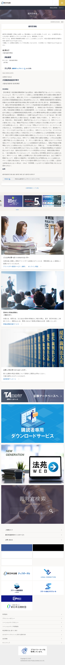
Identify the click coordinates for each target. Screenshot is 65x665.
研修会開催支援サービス (11, 324)
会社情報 (4, 638)
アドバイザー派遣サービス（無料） (14, 266)
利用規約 (4, 614)
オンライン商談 (33, 266)
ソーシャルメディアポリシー (10, 622)
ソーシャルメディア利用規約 (10, 626)
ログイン (61, 7)
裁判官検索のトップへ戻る (32, 188)
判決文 (8, 179)
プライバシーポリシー (8, 618)
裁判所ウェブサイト (19, 68)
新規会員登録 (53, 7)
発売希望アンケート (9, 379)
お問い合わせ (9, 540)
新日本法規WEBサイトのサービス (14, 535)
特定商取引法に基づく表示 (9, 630)
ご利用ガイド (9, 530)
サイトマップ (6, 642)
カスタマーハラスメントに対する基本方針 (14, 634)
